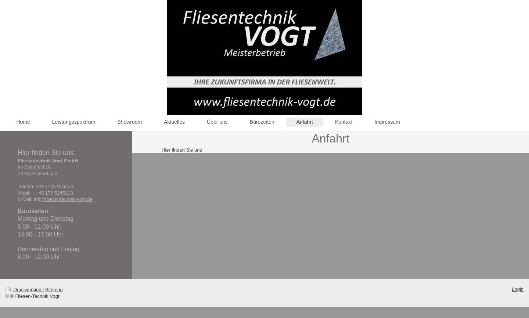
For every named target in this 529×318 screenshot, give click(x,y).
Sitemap (54, 289)
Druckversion (24, 289)
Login (517, 289)
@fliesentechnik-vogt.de (67, 199)
